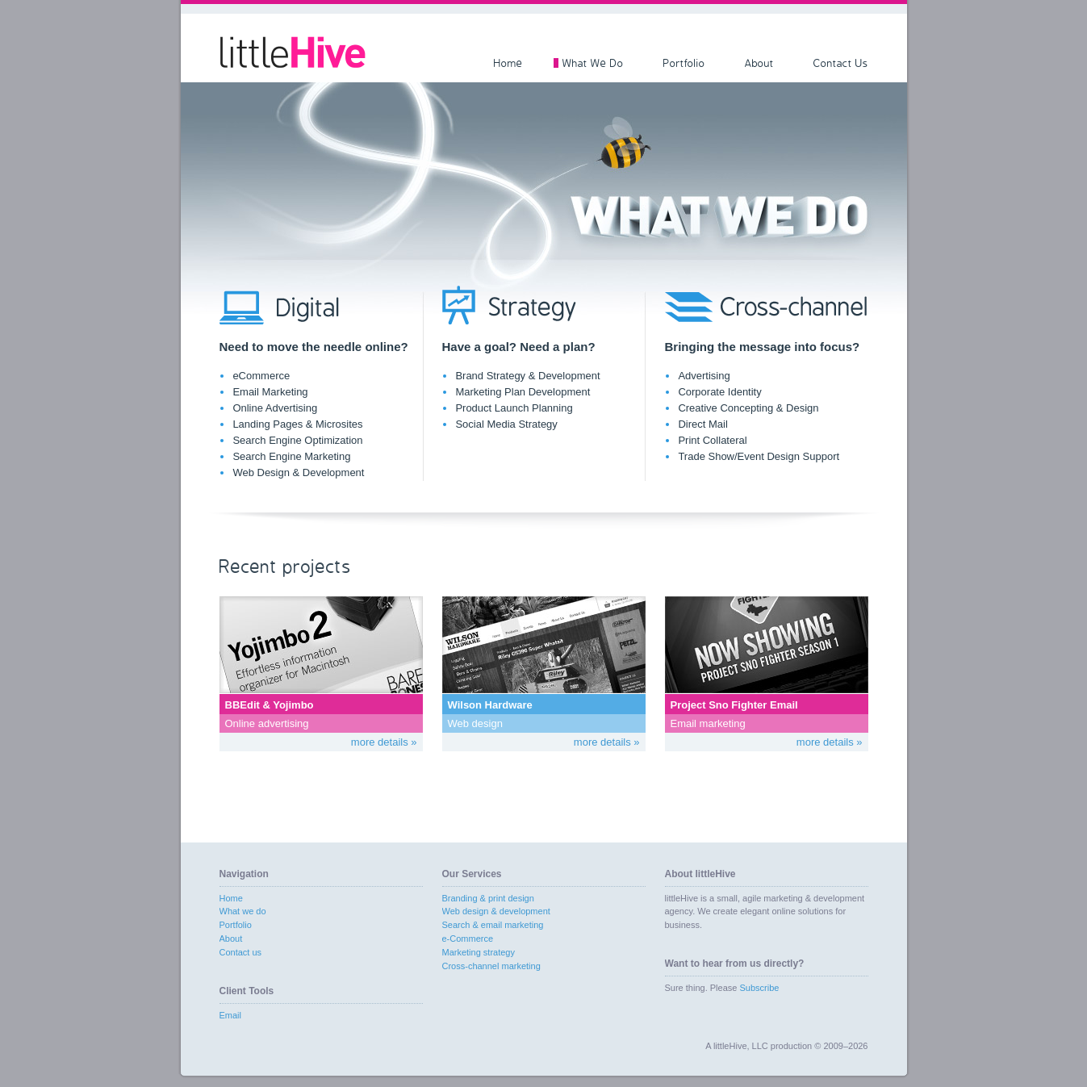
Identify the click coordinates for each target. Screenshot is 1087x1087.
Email (230, 1015)
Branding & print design (488, 898)
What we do (242, 911)
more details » (384, 742)
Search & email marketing (493, 925)
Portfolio (684, 63)
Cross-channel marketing (491, 966)
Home (508, 63)
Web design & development (496, 911)
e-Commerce (468, 938)
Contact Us (840, 63)
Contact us (240, 952)
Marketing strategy (478, 952)
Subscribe (759, 988)
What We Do (593, 63)
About (759, 63)
